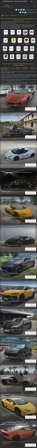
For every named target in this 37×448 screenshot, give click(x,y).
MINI (26, 52)
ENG (35, 1)
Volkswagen (24, 60)
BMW (25, 35)
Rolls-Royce (12, 60)
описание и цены (30, 109)
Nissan (32, 52)
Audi (12, 35)
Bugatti (31, 35)
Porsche (5, 60)
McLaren (11, 52)
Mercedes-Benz (18, 52)
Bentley (18, 35)
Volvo (31, 60)
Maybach (5, 52)
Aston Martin (6, 35)
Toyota (18, 60)
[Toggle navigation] (34, 6)
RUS (32, 1)
